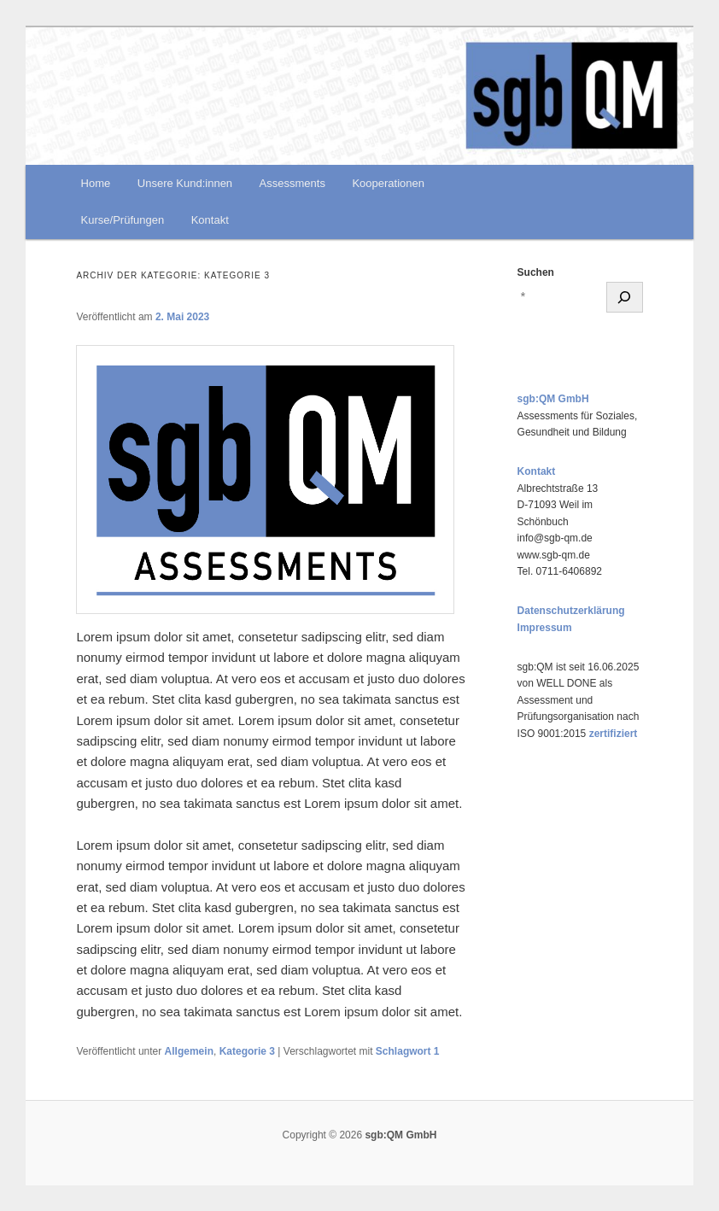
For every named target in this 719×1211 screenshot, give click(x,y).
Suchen (535, 272)
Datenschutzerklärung (571, 611)
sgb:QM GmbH (553, 399)
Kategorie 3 (247, 1051)
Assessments (292, 183)
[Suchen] (624, 297)
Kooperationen (388, 183)
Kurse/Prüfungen (123, 220)
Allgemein (189, 1051)
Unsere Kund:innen (184, 183)
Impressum (544, 628)
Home (96, 183)
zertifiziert (613, 734)
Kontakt (210, 220)
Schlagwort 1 (408, 1051)
